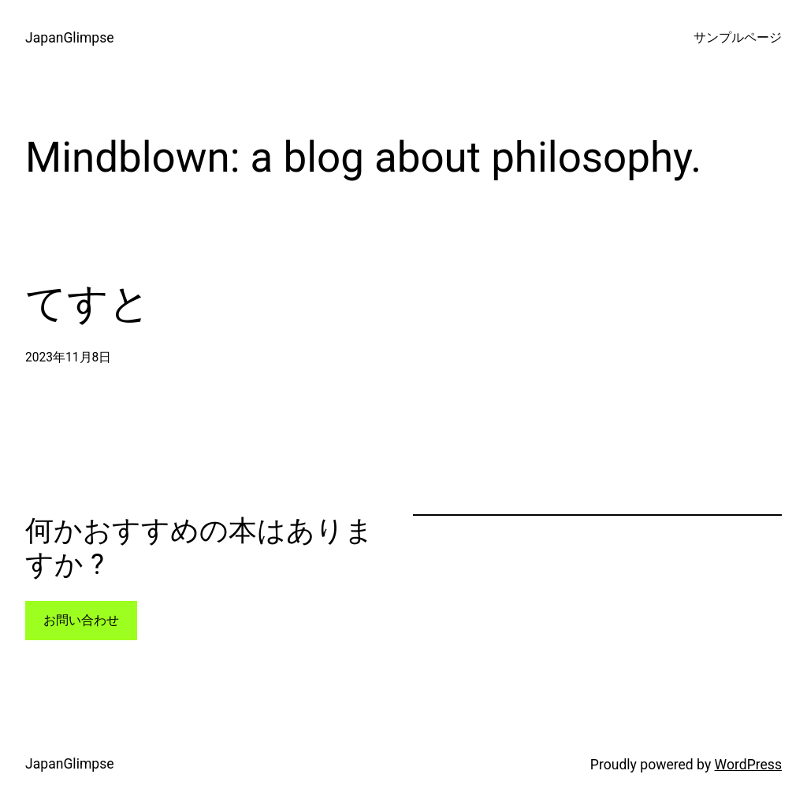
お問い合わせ (81, 620)
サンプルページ (738, 38)
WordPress (748, 765)
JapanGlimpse (69, 38)
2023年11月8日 (68, 357)
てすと (88, 304)
